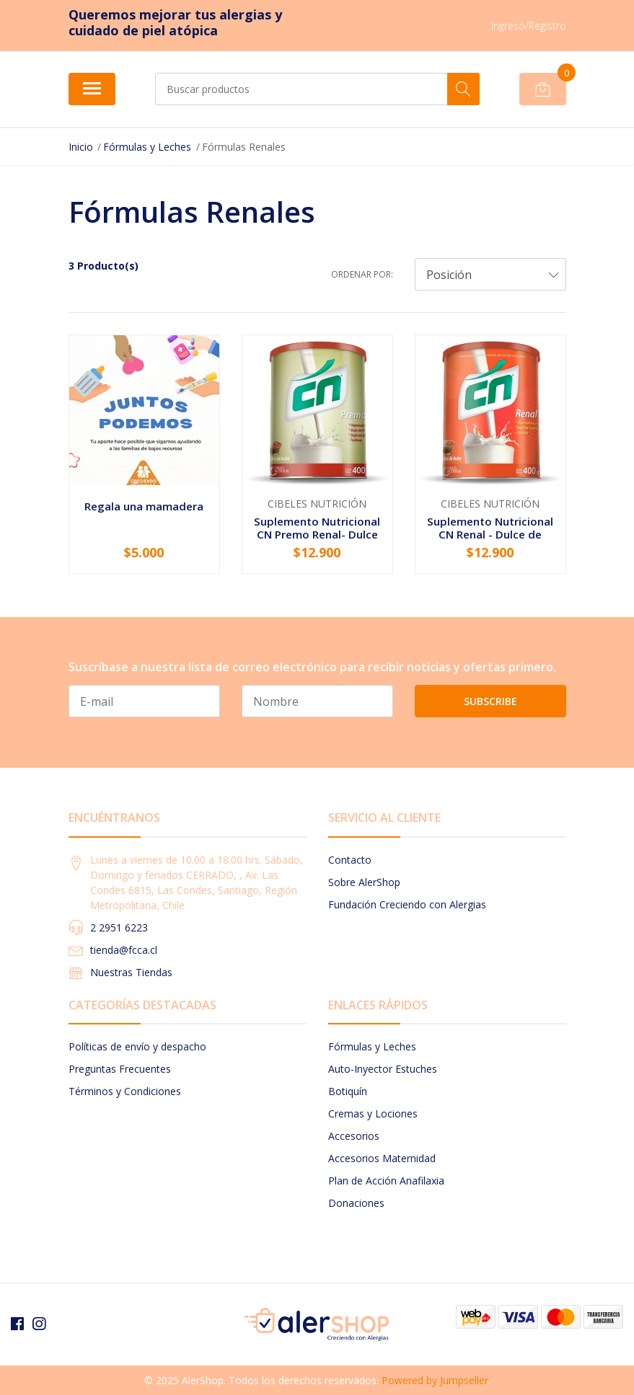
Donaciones (356, 1203)
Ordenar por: (362, 274)
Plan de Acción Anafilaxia (386, 1180)
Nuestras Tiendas (131, 972)
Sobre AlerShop (364, 882)
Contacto (349, 860)
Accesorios (353, 1136)
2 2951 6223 (119, 927)
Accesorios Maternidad (382, 1158)
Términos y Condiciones (125, 1091)
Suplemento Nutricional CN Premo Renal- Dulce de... (317, 534)
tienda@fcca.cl (123, 950)
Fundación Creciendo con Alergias (407, 904)
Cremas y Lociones (373, 1113)
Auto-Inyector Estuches (382, 1069)
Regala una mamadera (143, 506)
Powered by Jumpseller (435, 1380)
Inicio (81, 147)
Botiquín (347, 1091)
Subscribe (490, 701)
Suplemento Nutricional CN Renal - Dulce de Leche (490, 534)
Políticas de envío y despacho (137, 1046)
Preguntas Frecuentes (120, 1069)
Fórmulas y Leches (147, 147)
